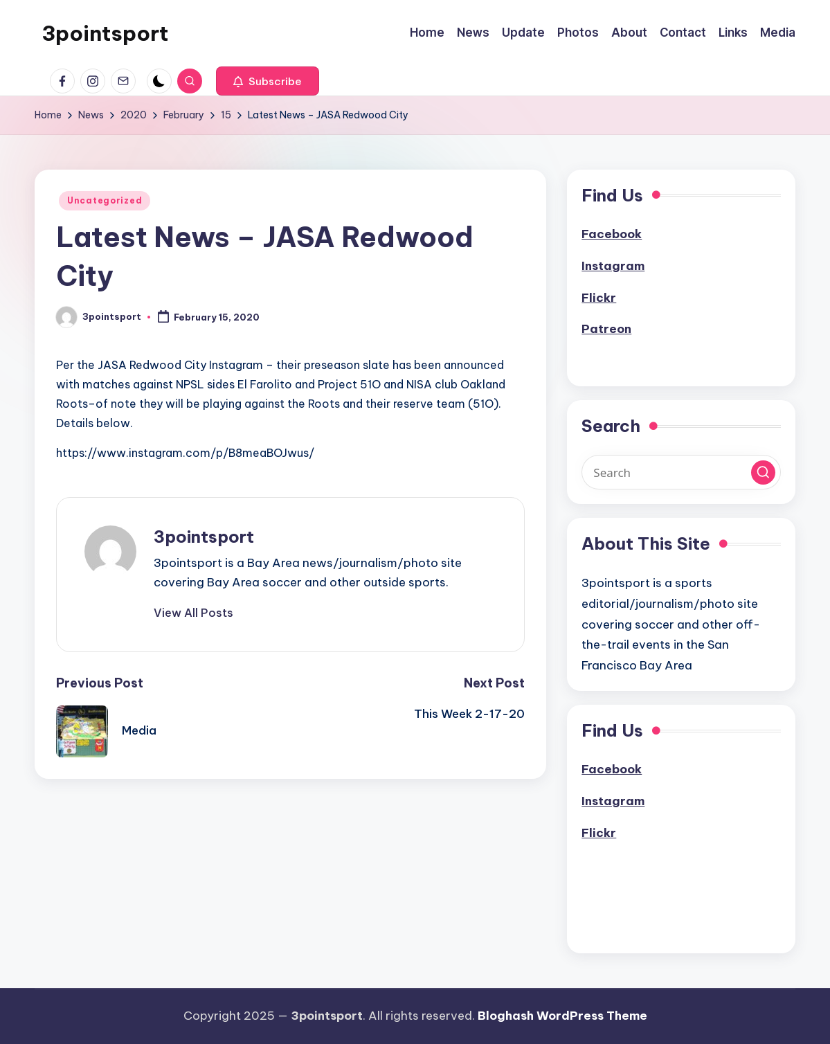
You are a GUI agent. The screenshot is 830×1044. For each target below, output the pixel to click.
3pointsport (105, 33)
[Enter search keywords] (681, 472)
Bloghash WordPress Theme (562, 1015)
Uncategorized (104, 200)
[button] (267, 81)
